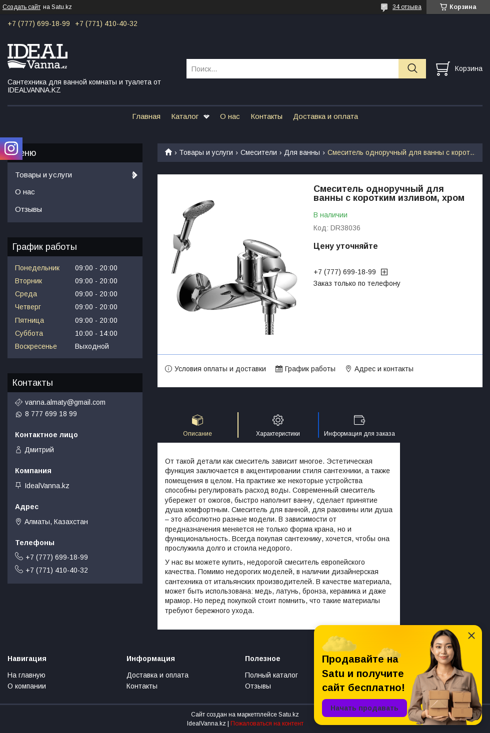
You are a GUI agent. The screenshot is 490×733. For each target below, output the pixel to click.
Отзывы (28, 209)
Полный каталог (271, 675)
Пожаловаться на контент (267, 723)
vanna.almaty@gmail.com (65, 402)
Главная (146, 116)
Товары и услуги (206, 152)
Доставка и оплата (325, 116)
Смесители (258, 152)
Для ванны (302, 152)
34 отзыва (407, 6)
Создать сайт (21, 6)
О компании (27, 686)
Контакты (266, 116)
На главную (27, 675)
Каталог (184, 116)
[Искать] (412, 68)
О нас (230, 116)
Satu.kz (288, 714)
